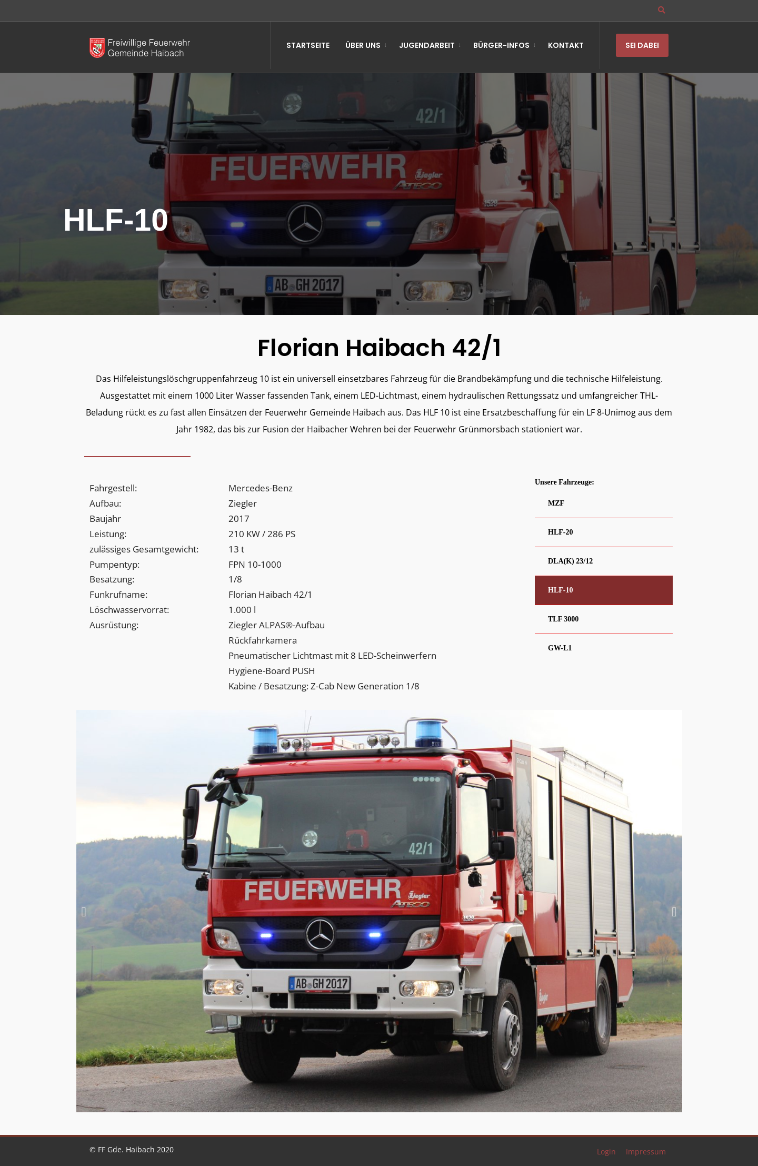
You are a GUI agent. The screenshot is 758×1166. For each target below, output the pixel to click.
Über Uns (363, 45)
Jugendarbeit (427, 45)
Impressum (646, 1152)
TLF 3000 (563, 619)
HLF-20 (560, 532)
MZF (556, 503)
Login (606, 1152)
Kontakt (566, 45)
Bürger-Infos (501, 45)
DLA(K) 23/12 (570, 561)
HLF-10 (560, 590)
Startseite (308, 45)
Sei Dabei (642, 45)
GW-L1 (560, 648)
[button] (84, 911)
